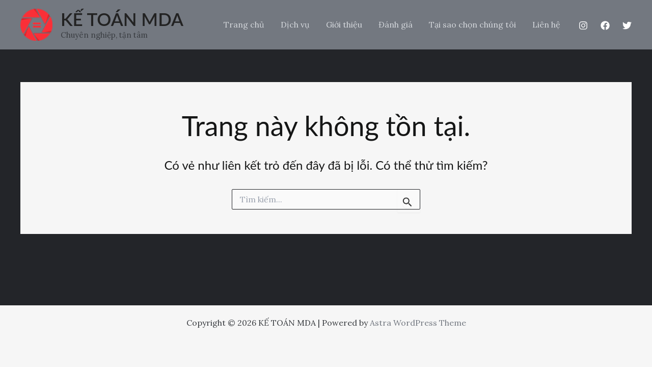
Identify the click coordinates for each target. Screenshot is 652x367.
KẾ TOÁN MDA (122, 19)
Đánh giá (395, 24)
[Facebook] (605, 25)
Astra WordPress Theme (418, 323)
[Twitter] (627, 25)
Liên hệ (546, 24)
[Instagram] (583, 25)
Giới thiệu (344, 24)
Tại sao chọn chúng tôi (472, 24)
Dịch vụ (295, 24)
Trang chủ (244, 24)
